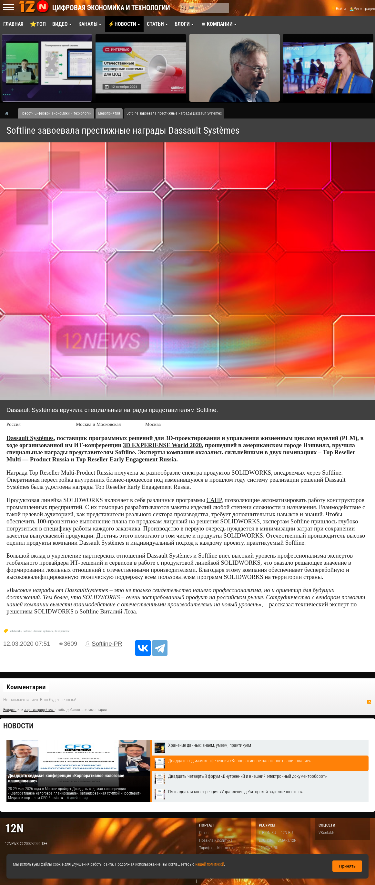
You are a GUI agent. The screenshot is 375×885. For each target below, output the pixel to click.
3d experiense (62, 631)
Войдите (9, 709)
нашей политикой (209, 864)
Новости (18, 726)
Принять (347, 866)
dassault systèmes (43, 631)
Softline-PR (107, 643)
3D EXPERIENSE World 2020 (162, 445)
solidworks (16, 631)
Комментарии (26, 687)
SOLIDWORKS (251, 472)
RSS (369, 702)
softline (28, 631)
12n (14, 828)
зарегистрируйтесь (39, 709)
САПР (214, 500)
